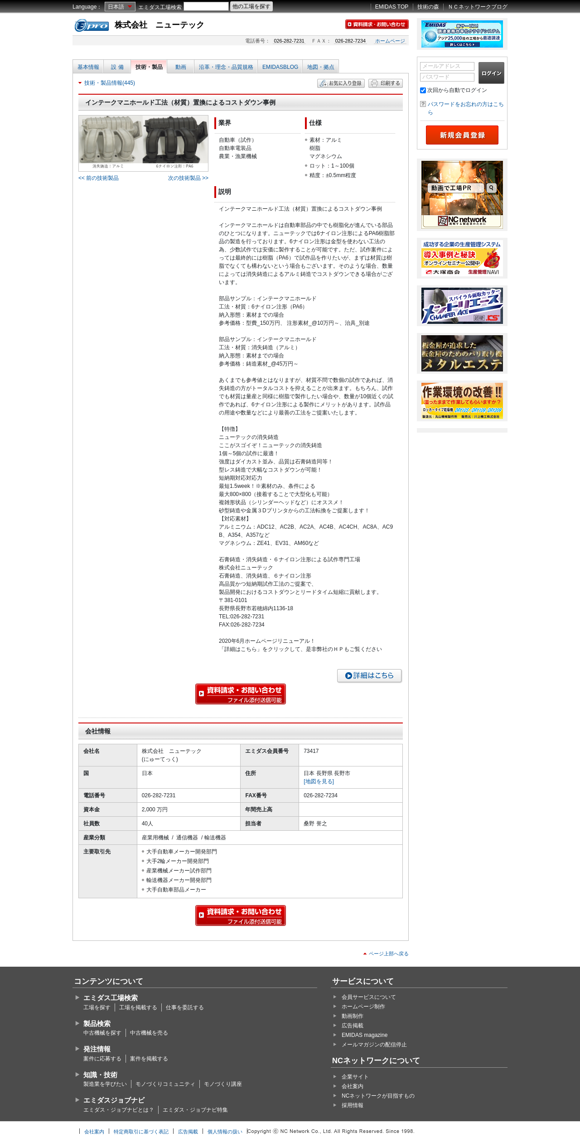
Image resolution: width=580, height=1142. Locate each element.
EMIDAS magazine (364, 1035)
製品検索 (97, 1023)
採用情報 (352, 1105)
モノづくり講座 (223, 1084)
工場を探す (97, 1007)
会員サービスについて (369, 997)
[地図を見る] (319, 781)
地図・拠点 (320, 67)
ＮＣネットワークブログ (478, 7)
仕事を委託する (185, 1007)
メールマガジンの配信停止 (374, 1044)
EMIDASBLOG (280, 67)
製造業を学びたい (105, 1084)
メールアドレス (441, 66)
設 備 (117, 67)
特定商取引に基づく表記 (141, 1131)
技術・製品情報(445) (109, 83)
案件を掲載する (149, 1058)
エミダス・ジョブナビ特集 (195, 1110)
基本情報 (88, 67)
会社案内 (352, 1086)
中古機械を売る (149, 1033)
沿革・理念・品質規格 (226, 67)
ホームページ (390, 40)
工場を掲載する (138, 1007)
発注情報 (97, 1049)
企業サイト (355, 1077)
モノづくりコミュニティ (165, 1084)
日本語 (116, 7)
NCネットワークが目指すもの (378, 1096)
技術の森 (428, 7)
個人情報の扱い (225, 1131)
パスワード (436, 77)
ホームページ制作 (363, 1006)
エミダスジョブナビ (114, 1100)
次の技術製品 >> (188, 178)
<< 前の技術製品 (98, 178)
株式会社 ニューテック (159, 24)
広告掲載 (352, 1025)
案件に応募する (102, 1058)
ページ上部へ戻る (389, 953)
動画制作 (352, 1016)
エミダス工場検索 (160, 7)
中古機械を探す (102, 1033)
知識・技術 (100, 1075)
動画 (180, 67)
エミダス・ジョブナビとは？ (118, 1110)
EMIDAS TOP (392, 7)
